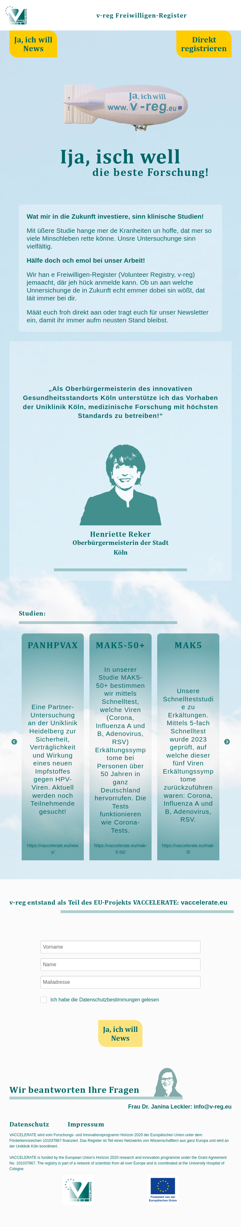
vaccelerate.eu (204, 902)
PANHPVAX (53, 645)
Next (227, 742)
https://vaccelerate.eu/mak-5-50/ (120, 849)
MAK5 (188, 645)
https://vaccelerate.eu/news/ (52, 849)
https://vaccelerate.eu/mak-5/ (188, 849)
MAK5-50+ (120, 645)
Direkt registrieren (204, 44)
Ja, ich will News (33, 44)
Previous (14, 742)
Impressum (86, 1124)
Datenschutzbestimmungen (109, 999)
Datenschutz (29, 1124)
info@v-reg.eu (213, 1107)
